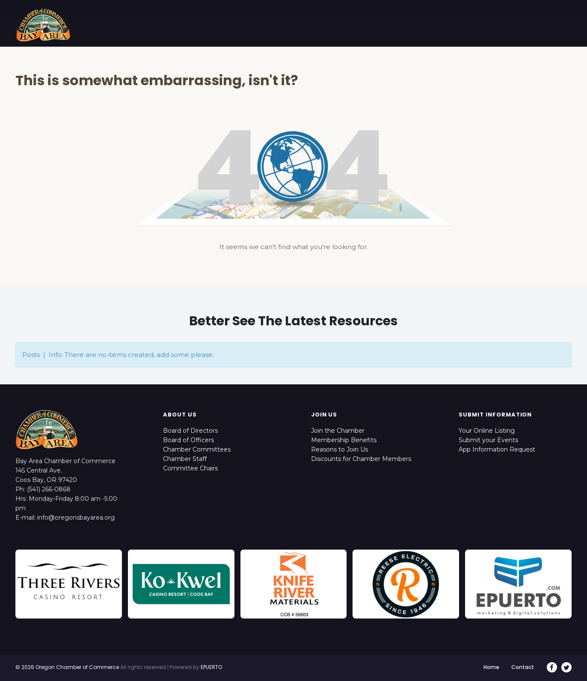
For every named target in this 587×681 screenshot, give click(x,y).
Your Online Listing (487, 430)
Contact (522, 667)
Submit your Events (488, 440)
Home (491, 667)
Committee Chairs (190, 468)
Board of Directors (190, 430)
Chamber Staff (185, 459)
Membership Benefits (344, 440)
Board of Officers (188, 440)
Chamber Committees (197, 449)
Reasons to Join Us (339, 449)
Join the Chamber (338, 430)
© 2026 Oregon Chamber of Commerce (67, 667)
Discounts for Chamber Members (361, 459)
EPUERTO (211, 667)
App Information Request (497, 449)
